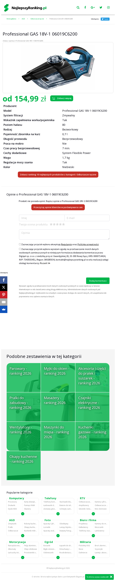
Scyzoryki (99, 549)
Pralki (10, 527)
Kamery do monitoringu (101, 523)
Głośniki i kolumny (85, 509)
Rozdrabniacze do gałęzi (66, 552)
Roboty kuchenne (30, 523)
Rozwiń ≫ (45, 263)
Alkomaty (12, 549)
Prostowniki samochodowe (30, 552)
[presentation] (41, 271)
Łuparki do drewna (66, 545)
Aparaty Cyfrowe (49, 523)
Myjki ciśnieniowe (49, 549)
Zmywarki (12, 523)
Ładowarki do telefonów (49, 505)
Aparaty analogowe (49, 530)
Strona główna (11, 19)
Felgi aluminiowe (30, 545)
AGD (23, 19)
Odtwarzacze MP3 (85, 502)
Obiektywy (63, 523)
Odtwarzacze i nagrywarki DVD (101, 505)
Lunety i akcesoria (101, 552)
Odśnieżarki (48, 552)
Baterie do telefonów (66, 505)
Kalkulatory (83, 527)
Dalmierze (83, 552)
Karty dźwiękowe (30, 502)
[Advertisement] (58, 328)
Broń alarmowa (101, 545)
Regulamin (66, 244)
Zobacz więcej (61, 98)
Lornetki (46, 527)
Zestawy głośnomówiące (49, 509)
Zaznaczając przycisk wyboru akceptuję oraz (59, 244)
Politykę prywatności (88, 244)
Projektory (83, 523)
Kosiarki (46, 545)
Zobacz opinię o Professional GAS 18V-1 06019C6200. (23, 41)
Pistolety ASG (84, 545)
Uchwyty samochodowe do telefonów (66, 509)
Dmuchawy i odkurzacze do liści (66, 549)
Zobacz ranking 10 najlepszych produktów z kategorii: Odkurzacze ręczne (58, 174)
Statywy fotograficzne (66, 530)
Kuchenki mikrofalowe (30, 530)
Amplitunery (84, 505)
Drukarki (11, 505)
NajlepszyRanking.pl (56, 568)
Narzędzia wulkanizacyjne (14, 545)
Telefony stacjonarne (85, 530)
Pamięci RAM (29, 505)
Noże (81, 549)
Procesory (12, 502)
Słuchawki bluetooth (66, 502)
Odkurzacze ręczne (37, 19)
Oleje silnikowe (30, 549)
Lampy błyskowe (66, 527)
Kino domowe (101, 509)
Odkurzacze (13, 530)
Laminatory (99, 530)
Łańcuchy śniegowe (14, 552)
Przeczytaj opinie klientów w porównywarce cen (58, 207)
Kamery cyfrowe (101, 502)
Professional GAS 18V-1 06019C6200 (61, 19)
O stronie (36, 576)
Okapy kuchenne (30, 527)
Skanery (27, 509)
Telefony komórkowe (49, 502)
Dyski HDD (12, 509)
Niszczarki (99, 527)
